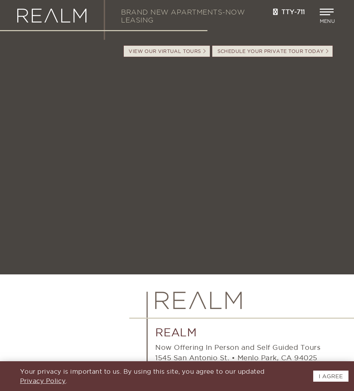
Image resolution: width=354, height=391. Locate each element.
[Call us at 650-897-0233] (275, 12)
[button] (328, 16)
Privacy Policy (43, 381)
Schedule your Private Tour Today (272, 51)
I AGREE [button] (331, 376)
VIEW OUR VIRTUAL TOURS (167, 51)
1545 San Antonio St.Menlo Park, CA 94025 (236, 358)
